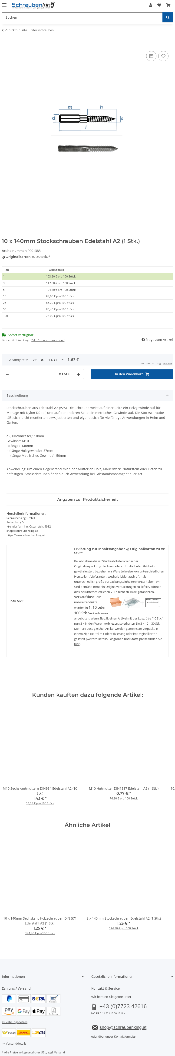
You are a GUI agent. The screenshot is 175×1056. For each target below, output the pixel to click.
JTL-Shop (95, 1053)
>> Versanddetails (14, 1028)
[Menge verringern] (7, 358)
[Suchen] (167, 17)
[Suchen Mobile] (82, 17)
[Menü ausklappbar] (4, 3)
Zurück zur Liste (16, 30)
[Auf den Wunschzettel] (163, 56)
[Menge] (34, 358)
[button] (150, 5)
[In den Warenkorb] (5, 44)
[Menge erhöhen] (78, 358)
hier (76, 628)
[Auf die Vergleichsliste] (151, 56)
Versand (59, 1037)
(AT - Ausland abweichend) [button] (48, 340)
